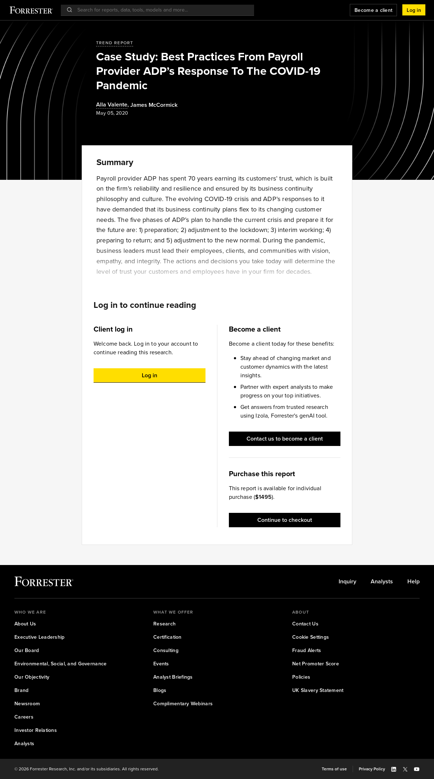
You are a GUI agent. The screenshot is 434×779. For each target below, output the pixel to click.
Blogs (159, 690)
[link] (347, 581)
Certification (167, 637)
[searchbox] (161, 10)
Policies (301, 677)
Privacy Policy (372, 769)
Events (161, 664)
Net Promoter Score (315, 664)
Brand (21, 690)
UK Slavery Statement (318, 690)
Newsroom (27, 703)
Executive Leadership (39, 637)
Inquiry (347, 581)
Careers (23, 717)
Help (413, 581)
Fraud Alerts (306, 650)
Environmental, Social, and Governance (60, 664)
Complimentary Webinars (183, 703)
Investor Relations (35, 730)
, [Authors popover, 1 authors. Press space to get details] (113, 105)
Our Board (26, 650)
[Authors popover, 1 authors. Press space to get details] (153, 105)
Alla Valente (111, 105)
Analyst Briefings (173, 677)
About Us (25, 624)
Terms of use (334, 769)
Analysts (382, 581)
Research (164, 624)
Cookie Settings (310, 637)
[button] (413, 10)
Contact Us (305, 624)
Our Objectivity (31, 677)
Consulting (165, 650)
